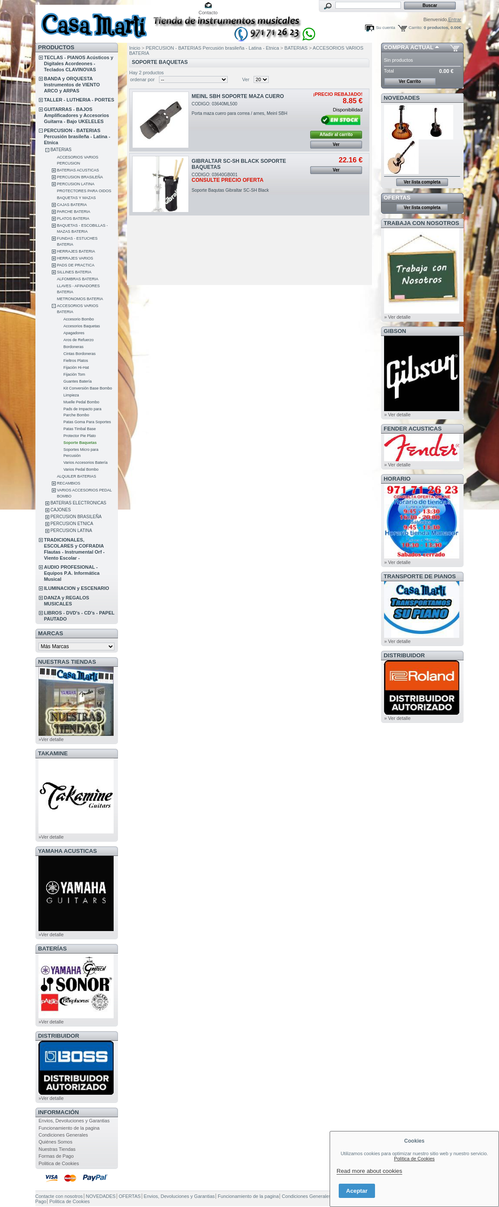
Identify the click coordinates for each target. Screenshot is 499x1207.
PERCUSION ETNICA (72, 523)
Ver (246, 79)
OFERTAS (397, 197)
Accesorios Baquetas (82, 326)
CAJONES (61, 509)
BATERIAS (61, 149)
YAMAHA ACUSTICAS (67, 851)
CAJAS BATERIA (72, 205)
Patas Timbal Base (80, 429)
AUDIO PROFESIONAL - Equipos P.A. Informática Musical (72, 573)
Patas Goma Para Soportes (87, 422)
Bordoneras (74, 347)
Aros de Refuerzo (79, 340)
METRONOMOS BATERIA (80, 299)
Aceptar (357, 1191)
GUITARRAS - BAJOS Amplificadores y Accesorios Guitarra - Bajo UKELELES (76, 115)
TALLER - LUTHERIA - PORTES (79, 99)
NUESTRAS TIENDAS (67, 662)
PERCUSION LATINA (76, 184)
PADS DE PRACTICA (76, 265)
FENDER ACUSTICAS (413, 428)
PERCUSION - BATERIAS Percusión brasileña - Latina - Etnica (77, 136)
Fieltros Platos (76, 360)
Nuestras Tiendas (57, 1149)
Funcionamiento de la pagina (68, 1128)
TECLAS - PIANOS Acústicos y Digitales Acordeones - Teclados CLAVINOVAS (78, 63)
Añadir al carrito (336, 134)
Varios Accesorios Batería (86, 462)
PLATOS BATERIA (73, 218)
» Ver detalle (397, 317)
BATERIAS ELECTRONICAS (78, 503)
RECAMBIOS (68, 483)
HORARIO (397, 478)
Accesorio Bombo (79, 319)
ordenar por (142, 79)
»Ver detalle (51, 739)
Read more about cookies (369, 1171)
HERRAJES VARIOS (75, 258)
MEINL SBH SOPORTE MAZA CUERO (238, 96)
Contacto (208, 12)
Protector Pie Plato (80, 436)
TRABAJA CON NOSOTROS (421, 223)
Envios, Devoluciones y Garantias (73, 1120)
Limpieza (71, 395)
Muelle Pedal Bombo (81, 402)
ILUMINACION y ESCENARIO (76, 588)
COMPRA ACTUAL (408, 47)
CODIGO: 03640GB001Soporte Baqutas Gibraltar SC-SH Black (230, 182)
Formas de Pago (55, 1156)
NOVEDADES (402, 98)
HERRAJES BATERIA (76, 251)
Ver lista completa (422, 182)
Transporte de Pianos (420, 576)
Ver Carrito (410, 81)
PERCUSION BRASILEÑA (80, 177)
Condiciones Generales (63, 1134)
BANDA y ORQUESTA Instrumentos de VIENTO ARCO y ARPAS (72, 84)
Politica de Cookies (58, 1163)
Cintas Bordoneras (80, 354)
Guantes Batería (78, 381)
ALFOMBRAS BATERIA (78, 279)
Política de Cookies (414, 1158)
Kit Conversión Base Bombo (88, 388)
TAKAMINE (53, 753)
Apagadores (74, 333)
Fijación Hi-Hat (76, 367)
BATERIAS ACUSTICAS (78, 170)
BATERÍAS (52, 948)
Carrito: (416, 27)
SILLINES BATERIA (74, 272)
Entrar (454, 19)
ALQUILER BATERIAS (76, 476)
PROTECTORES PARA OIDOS (84, 191)
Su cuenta (385, 27)
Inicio (134, 48)
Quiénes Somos (55, 1141)
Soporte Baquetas (80, 442)
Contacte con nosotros (59, 1196)
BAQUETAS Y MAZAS (76, 198)
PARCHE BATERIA (73, 211)
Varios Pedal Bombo (81, 469)
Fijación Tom (74, 374)
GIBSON (395, 331)
